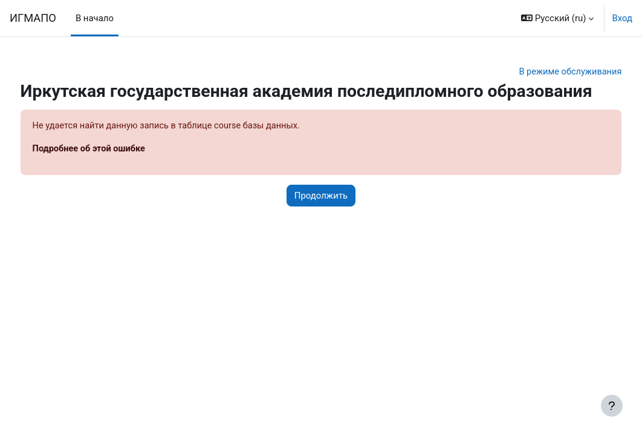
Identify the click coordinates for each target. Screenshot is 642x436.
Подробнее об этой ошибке (112, 170)
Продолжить (321, 216)
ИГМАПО (33, 18)
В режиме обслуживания (546, 72)
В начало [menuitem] (95, 18)
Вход (622, 18)
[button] (557, 18)
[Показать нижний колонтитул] (612, 406)
